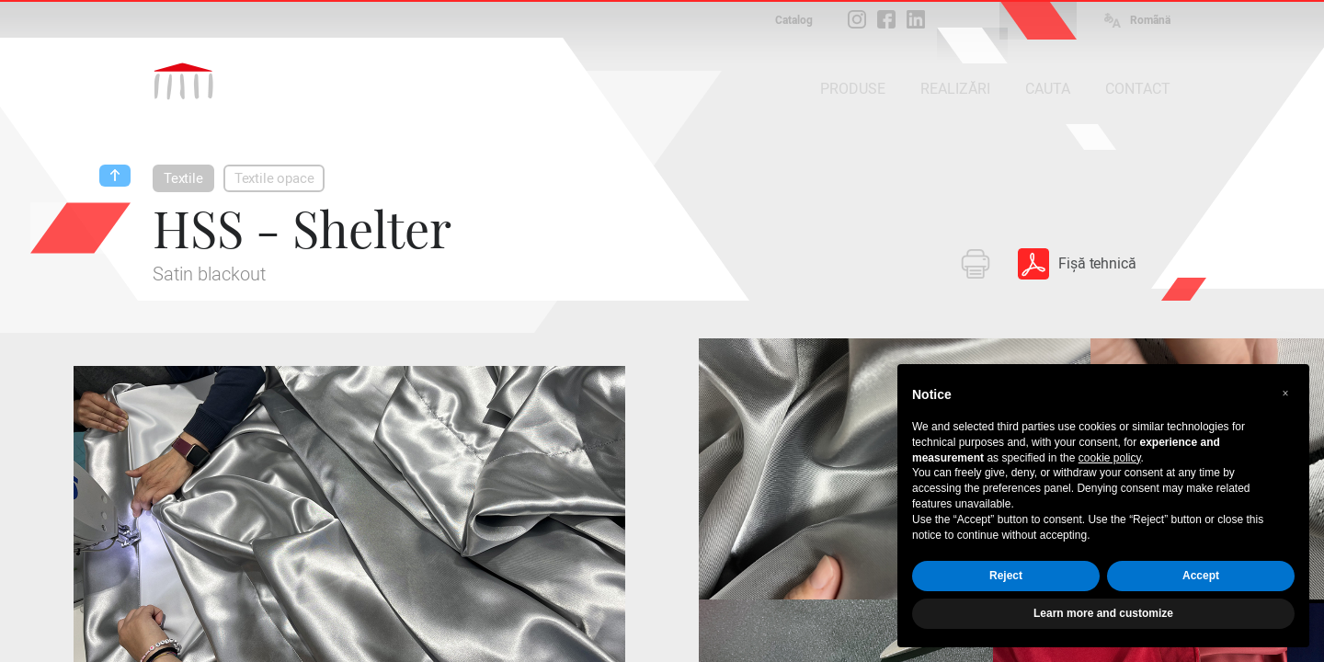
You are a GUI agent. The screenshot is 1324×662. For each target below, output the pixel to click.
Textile (183, 178)
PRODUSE (852, 88)
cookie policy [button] (1110, 457)
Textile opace (274, 178)
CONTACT (1137, 88)
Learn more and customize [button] (1103, 613)
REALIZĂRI (955, 88)
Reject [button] (1005, 575)
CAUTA (1047, 88)
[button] (1285, 393)
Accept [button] (1200, 575)
